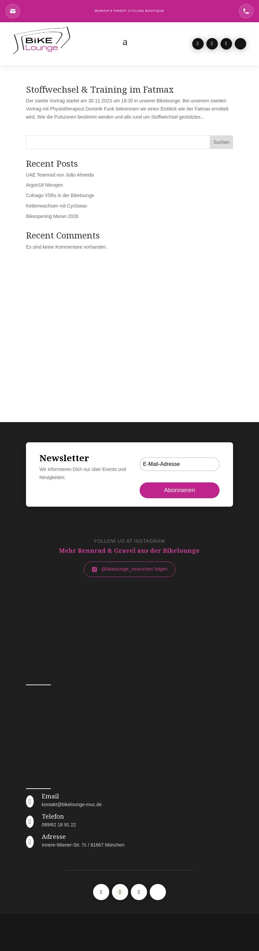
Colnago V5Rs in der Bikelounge (60, 195)
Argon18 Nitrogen (44, 185)
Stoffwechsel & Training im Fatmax (100, 89)
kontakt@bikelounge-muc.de (72, 804)
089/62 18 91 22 (59, 824)
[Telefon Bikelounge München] (246, 11)
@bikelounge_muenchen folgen (129, 569)
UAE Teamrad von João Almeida (60, 175)
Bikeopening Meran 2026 (52, 216)
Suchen (221, 142)
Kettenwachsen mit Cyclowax (56, 206)
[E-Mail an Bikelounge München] (12, 11)
